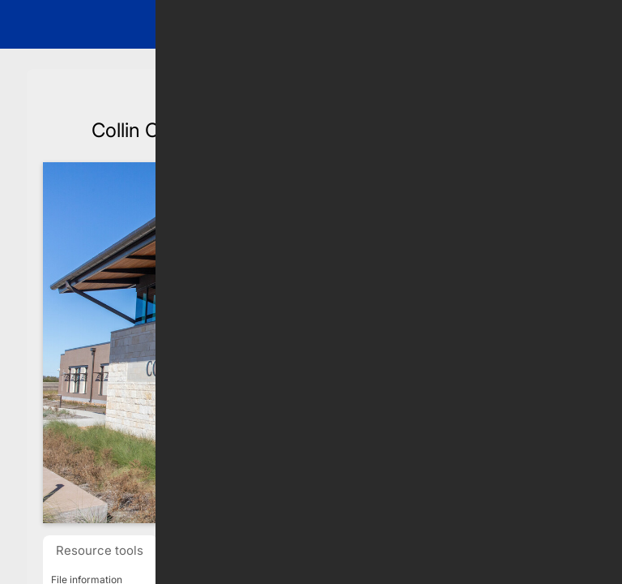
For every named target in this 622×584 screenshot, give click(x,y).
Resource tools (99, 550)
